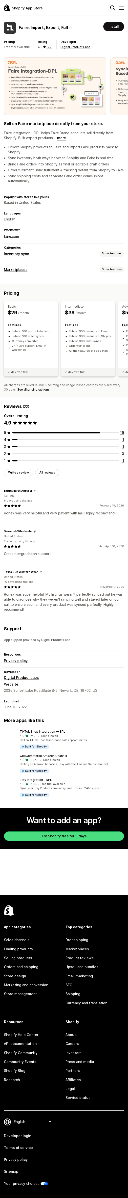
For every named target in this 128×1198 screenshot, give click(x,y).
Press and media (79, 1062)
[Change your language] (32, 1121)
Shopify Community (21, 1053)
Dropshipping (76, 940)
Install (113, 26)
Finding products (18, 949)
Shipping (72, 994)
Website (11, 684)
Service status (77, 1097)
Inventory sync (16, 254)
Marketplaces (15, 269)
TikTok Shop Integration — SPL (42, 731)
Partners (72, 1070)
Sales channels (16, 940)
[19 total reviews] (122, 432)
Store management (20, 994)
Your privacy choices (22, 1183)
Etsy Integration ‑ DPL (36, 780)
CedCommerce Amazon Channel (43, 756)
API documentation (20, 1043)
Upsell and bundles (81, 967)
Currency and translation (86, 1003)
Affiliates (73, 1080)
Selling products (18, 958)
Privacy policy (16, 661)
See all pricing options (33, 389)
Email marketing (79, 976)
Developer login (17, 1136)
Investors (73, 1053)
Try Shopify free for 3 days (64, 836)
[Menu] (121, 7)
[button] (64, 739)
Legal (70, 1089)
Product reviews (79, 958)
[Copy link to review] (35, 491)
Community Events (20, 1062)
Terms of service (18, 1147)
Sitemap (11, 1171)
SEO (68, 985)
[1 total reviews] (123, 439)
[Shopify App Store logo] (23, 7)
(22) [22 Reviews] (49, 47)
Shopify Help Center (21, 1035)
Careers (72, 1043)
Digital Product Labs (75, 47)
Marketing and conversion (26, 985)
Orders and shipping (21, 967)
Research (12, 1080)
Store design (15, 976)
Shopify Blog (14, 1070)
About (70, 1035)
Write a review (18, 472)
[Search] (112, 7)
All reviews (47, 472)
